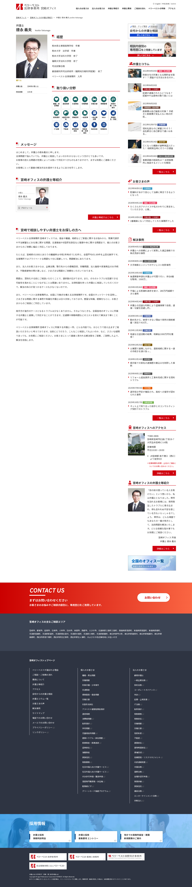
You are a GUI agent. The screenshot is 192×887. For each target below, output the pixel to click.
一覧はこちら (163, 171)
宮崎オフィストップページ (42, 660)
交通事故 (86, 689)
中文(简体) (166, 4)
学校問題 (86, 728)
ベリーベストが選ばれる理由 (45, 670)
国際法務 (138, 771)
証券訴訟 (86, 747)
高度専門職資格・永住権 (92, 781)
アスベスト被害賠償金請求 (93, 709)
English (158, 4)
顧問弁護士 (139, 675)
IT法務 (137, 704)
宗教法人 (138, 800)
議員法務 (138, 791)
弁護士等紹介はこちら (103, 217)
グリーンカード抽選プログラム (95, 791)
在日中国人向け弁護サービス (94, 767)
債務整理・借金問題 (90, 694)
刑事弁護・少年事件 (90, 685)
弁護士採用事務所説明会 (39, 836)
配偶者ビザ (87, 786)
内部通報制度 (139, 762)
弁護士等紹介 (113, 8)
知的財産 (138, 733)
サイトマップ (38, 713)
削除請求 (86, 723)
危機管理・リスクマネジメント (147, 757)
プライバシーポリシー (42, 727)
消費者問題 (87, 718)
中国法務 (138, 767)
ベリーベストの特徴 (156, 8)
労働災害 (86, 699)
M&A (136, 694)
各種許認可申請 (140, 776)
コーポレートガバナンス (144, 689)
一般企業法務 (139, 680)
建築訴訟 (138, 742)
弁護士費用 (126, 8)
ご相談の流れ (139, 8)
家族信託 (86, 757)
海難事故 (86, 752)
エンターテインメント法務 (145, 795)
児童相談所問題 (88, 733)
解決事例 (36, 708)
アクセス (171, 8)
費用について (38, 679)
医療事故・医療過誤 (90, 742)
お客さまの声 (38, 703)
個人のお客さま (82, 8)
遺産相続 (86, 714)
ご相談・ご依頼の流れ (42, 674)
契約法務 (138, 685)
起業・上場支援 (140, 699)
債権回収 (138, 752)
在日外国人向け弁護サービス (94, 771)
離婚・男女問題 (88, 675)
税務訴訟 (138, 718)
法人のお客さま (98, 8)
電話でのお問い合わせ (42, 717)
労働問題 (86, 680)
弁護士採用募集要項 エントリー (88, 836)
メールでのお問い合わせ (43, 722)
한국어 (173, 4)
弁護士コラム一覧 (40, 698)
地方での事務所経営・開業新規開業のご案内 (137, 836)
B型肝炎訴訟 (87, 704)
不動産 (137, 738)
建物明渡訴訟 (139, 747)
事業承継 (138, 781)
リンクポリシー (39, 732)
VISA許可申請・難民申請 (92, 776)
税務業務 (86, 762)
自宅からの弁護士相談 (42, 693)
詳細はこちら (163, 473)
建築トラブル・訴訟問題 (92, 738)
